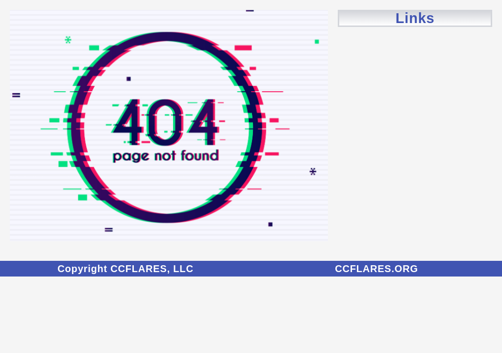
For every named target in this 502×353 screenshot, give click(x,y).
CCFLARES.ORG (376, 268)
